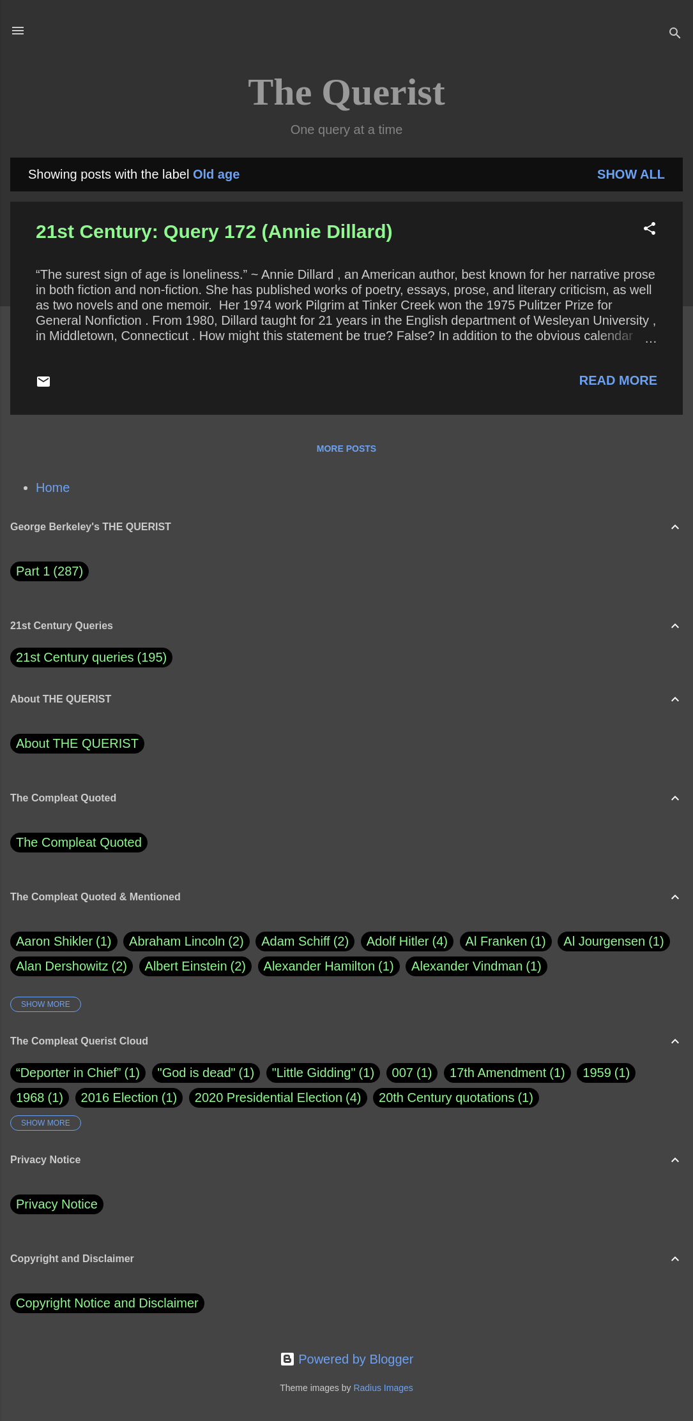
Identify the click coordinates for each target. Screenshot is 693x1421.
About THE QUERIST (77, 743)
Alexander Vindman (476, 966)
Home (53, 487)
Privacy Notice (57, 1204)
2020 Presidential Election (268, 1097)
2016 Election (119, 1097)
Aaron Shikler (64, 941)
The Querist (346, 92)
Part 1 (49, 571)
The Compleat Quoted (79, 842)
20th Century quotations (446, 1097)
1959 (597, 1073)
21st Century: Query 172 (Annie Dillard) (214, 231)
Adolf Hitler (407, 941)
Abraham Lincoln (186, 941)
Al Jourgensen (613, 941)
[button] (649, 230)
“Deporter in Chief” (68, 1073)
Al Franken (506, 941)
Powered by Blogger (347, 1359)
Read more (618, 380)
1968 (30, 1097)
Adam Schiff (305, 941)
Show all (631, 174)
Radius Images (383, 1388)
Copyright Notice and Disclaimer (107, 1303)
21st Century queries (75, 657)
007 (402, 1073)
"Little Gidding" (314, 1073)
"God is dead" (197, 1073)
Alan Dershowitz (71, 966)
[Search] (675, 34)
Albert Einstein (195, 966)
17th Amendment (498, 1073)
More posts (346, 448)
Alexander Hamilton (329, 966)
